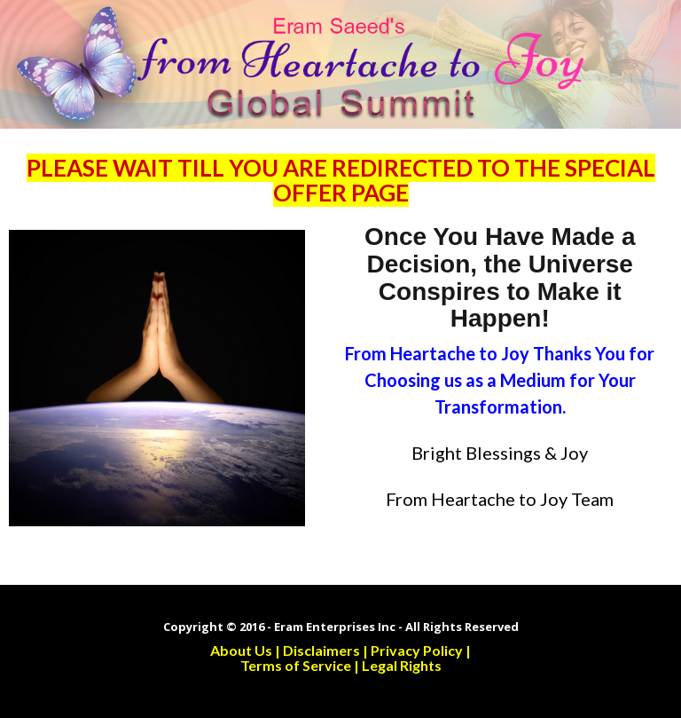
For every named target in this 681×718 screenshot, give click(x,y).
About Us (241, 650)
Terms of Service (295, 665)
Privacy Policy (417, 650)
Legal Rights (402, 665)
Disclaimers (321, 650)
